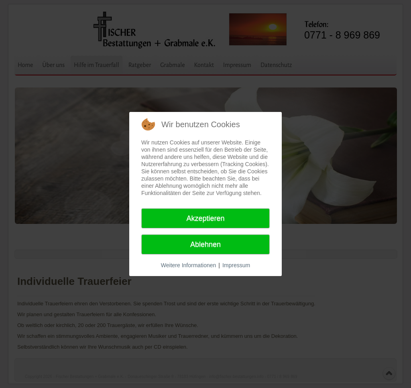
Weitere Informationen (188, 265)
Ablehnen (205, 244)
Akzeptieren (205, 218)
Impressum (236, 265)
